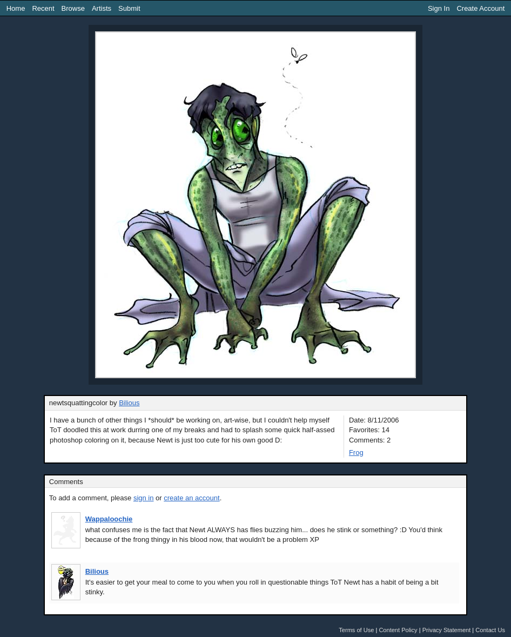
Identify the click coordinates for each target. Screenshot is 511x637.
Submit (129, 8)
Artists (101, 8)
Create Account (480, 8)
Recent (43, 8)
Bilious (129, 403)
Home (15, 8)
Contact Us (490, 630)
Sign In (438, 8)
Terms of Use (356, 630)
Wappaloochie (109, 519)
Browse (73, 8)
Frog (356, 452)
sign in (143, 498)
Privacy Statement (446, 630)
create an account (191, 498)
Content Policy (398, 630)
